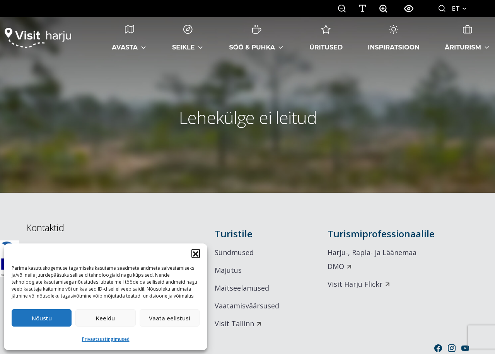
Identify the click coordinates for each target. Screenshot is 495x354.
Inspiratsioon (394, 38)
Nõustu (42, 318)
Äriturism (463, 38)
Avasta (125, 38)
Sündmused (234, 252)
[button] (196, 253)
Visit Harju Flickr (355, 284)
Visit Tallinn (234, 323)
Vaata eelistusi (169, 318)
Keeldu (105, 318)
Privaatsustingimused (106, 339)
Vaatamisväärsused (247, 305)
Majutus (228, 270)
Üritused (326, 38)
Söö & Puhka (252, 38)
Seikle (183, 38)
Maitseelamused (242, 288)
